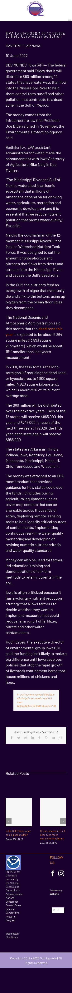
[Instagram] (61, 873)
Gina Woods (12, 937)
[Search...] (58, 910)
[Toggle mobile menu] (70, 19)
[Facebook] (53, 873)
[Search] (54, 910)
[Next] (63, 821)
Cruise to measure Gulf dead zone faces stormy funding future (52, 834)
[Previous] (9, 821)
